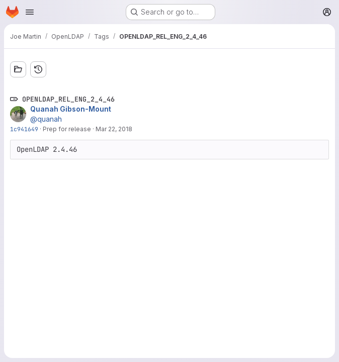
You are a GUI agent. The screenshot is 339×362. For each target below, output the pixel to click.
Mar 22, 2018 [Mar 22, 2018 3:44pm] (114, 129)
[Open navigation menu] (30, 12)
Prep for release (67, 129)
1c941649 (24, 129)
